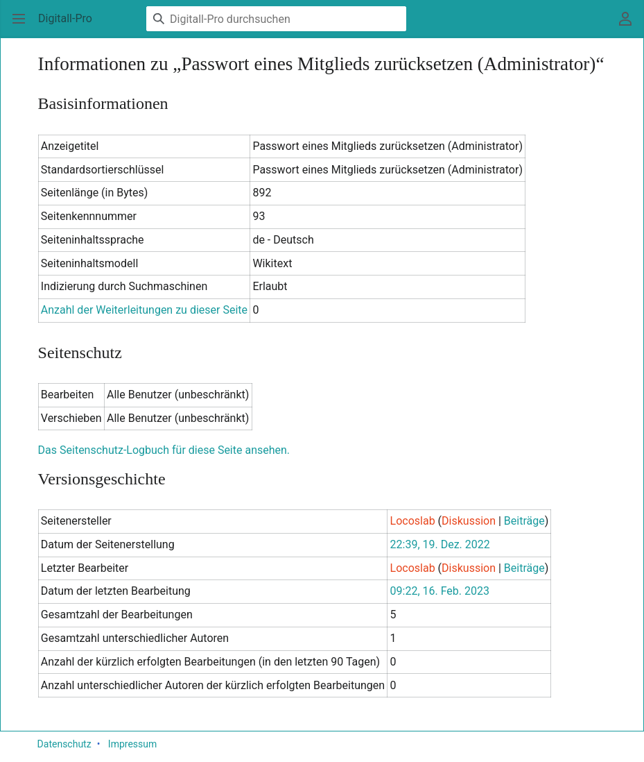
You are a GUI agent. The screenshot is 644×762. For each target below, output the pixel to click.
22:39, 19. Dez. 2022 (440, 544)
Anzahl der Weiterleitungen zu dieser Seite (144, 309)
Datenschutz (64, 744)
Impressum (132, 744)
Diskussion (469, 520)
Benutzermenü (629, 25)
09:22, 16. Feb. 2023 (439, 591)
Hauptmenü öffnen (23, 25)
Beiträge (524, 520)
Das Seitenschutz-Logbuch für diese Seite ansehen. (164, 450)
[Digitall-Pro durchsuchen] (276, 18)
